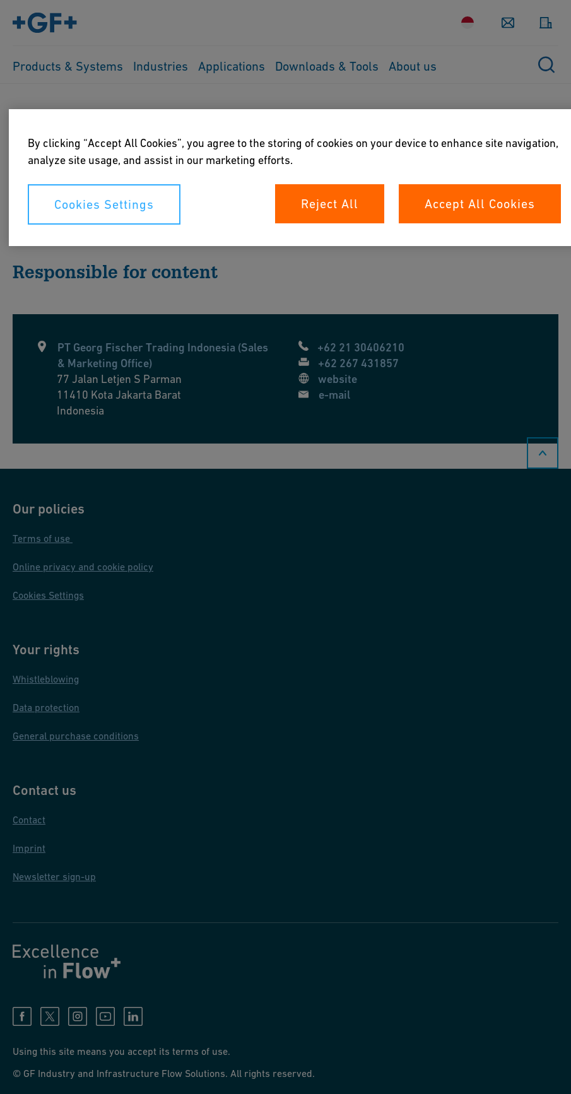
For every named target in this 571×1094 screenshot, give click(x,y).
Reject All (329, 204)
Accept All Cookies (480, 204)
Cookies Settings (104, 204)
